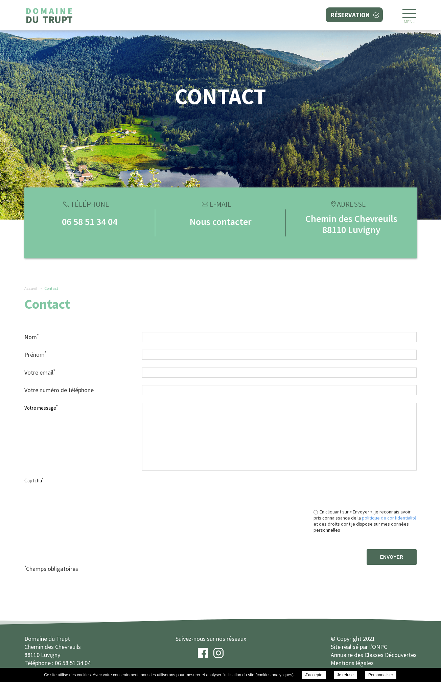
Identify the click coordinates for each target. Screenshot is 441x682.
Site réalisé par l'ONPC (359, 647)
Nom (31, 337)
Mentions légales (352, 663)
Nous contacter (220, 222)
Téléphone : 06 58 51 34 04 (57, 663)
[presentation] (365, 489)
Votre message (40, 407)
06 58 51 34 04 (89, 222)
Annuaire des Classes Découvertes (374, 655)
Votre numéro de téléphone (59, 390)
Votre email (39, 372)
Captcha (33, 480)
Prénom (35, 354)
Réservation (350, 15)
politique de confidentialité (389, 518)
